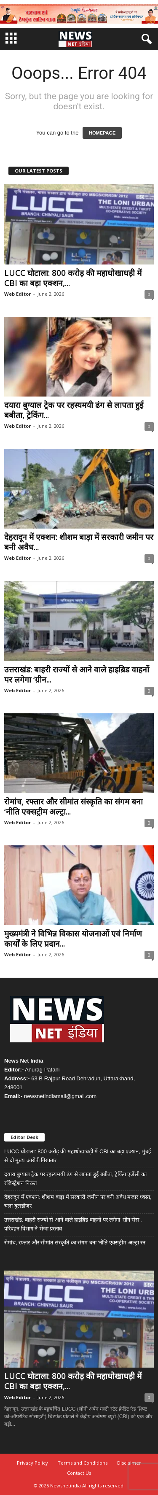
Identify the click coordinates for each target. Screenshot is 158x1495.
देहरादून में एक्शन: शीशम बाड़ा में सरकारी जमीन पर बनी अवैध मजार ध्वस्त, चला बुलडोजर (78, 1201)
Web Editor (17, 294)
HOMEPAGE (102, 132)
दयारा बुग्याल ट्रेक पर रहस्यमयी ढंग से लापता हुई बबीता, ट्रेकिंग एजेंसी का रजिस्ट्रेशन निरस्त (75, 1178)
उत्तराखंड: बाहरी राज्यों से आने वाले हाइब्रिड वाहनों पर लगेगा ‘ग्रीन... (76, 674)
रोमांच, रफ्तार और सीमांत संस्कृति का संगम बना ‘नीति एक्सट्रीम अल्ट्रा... (73, 806)
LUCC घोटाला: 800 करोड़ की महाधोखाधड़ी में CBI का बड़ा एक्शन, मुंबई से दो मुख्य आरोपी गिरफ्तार (77, 1155)
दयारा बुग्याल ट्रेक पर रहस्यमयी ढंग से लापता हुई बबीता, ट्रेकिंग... (73, 410)
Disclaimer (129, 1463)
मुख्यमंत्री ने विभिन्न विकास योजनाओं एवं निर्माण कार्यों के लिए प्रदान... (73, 938)
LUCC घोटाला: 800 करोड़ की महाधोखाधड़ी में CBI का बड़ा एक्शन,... (73, 278)
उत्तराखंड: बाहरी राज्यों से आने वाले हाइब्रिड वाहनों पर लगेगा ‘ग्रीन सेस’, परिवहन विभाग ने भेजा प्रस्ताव (73, 1224)
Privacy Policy (32, 1463)
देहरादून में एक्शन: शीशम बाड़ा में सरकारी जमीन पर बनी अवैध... (78, 542)
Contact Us (79, 1473)
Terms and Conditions (82, 1463)
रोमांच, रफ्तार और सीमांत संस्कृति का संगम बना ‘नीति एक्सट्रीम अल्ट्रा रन (74, 1242)
